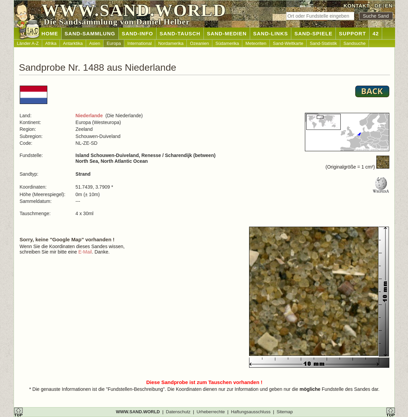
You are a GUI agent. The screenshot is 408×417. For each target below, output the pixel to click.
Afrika (50, 43)
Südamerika (227, 43)
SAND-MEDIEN (227, 33)
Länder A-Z (28, 43)
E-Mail (85, 252)
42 (376, 33)
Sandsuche (354, 43)
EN (388, 5)
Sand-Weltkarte (288, 43)
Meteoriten (255, 43)
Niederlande (89, 115)
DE (378, 5)
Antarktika (73, 43)
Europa (114, 43)
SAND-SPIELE (313, 33)
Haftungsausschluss (251, 411)
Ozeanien (199, 43)
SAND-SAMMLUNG (90, 33)
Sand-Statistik (323, 43)
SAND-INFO (137, 33)
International (139, 43)
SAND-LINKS (270, 33)
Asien (94, 43)
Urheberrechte (211, 411)
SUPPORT (352, 33)
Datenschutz (178, 411)
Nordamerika (170, 43)
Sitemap (285, 411)
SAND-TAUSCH (180, 33)
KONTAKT (357, 5)
